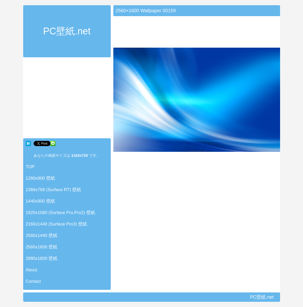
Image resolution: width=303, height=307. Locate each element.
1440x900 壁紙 (40, 201)
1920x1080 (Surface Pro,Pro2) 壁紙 (60, 212)
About (31, 269)
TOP (30, 166)
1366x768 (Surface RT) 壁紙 (53, 189)
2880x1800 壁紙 (42, 258)
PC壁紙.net (66, 31)
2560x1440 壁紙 (42, 235)
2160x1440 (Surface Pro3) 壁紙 (56, 224)
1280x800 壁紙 (40, 178)
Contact (33, 281)
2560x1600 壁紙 (42, 247)
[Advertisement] (67, 98)
